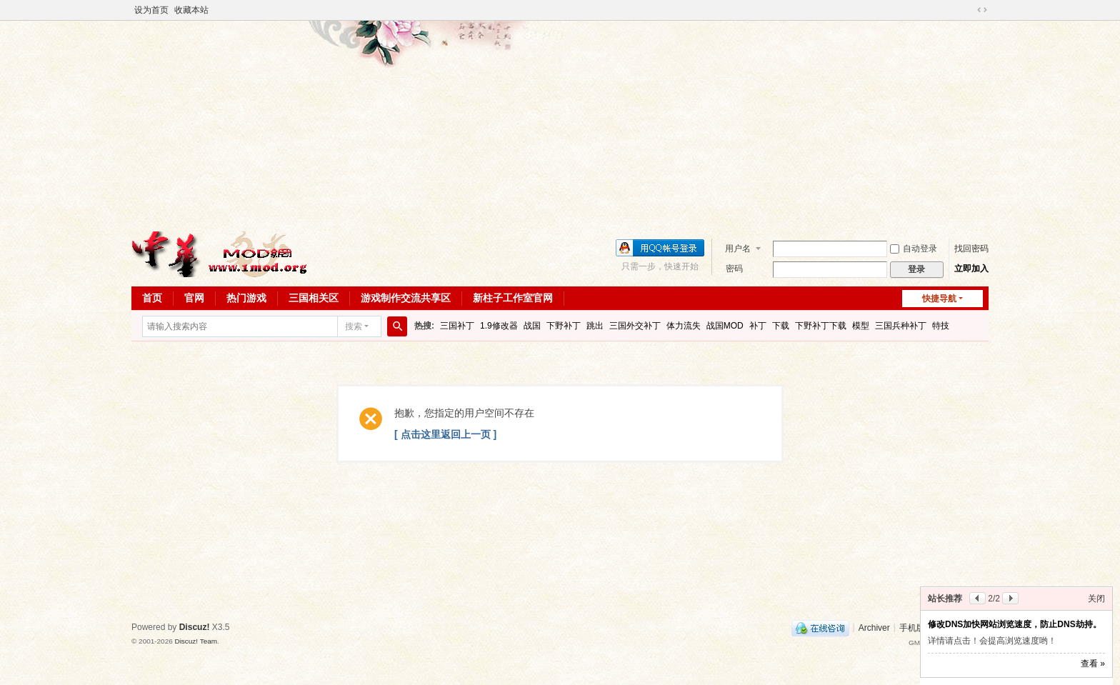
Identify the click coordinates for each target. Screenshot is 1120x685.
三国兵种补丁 (900, 326)
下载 (780, 326)
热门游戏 (246, 298)
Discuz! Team (195, 641)
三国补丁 (457, 326)
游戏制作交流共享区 (406, 298)
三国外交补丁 (635, 326)
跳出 (595, 326)
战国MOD (725, 326)
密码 (734, 269)
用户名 (738, 249)
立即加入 (971, 269)
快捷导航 (939, 299)
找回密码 (971, 249)
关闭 (1096, 599)
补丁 (757, 326)
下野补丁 (563, 326)
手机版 (912, 627)
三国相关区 (314, 298)
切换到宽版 (982, 10)
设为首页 (151, 10)
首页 (152, 298)
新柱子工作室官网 (513, 298)
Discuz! (194, 627)
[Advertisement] (560, 124)
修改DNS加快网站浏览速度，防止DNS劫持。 (1014, 624)
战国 (532, 326)
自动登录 (913, 249)
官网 (194, 298)
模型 (860, 326)
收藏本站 (191, 10)
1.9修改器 (499, 326)
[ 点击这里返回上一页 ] (445, 434)
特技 (940, 326)
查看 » (1093, 664)
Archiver (874, 627)
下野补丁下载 (820, 326)
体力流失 (683, 326)
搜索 (353, 326)
